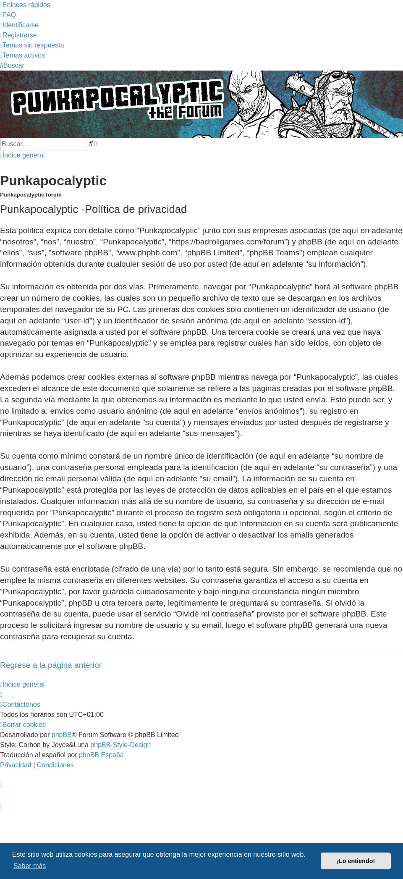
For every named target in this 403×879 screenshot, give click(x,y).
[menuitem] (8, 14)
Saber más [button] (29, 865)
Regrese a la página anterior (51, 665)
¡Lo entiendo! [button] (356, 861)
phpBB (62, 734)
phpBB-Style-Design (120, 744)
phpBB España (101, 754)
